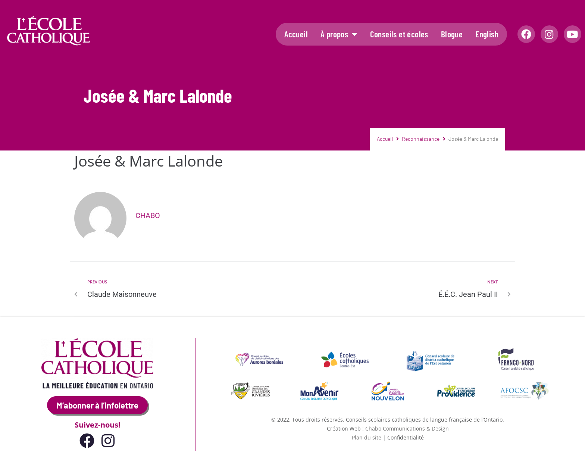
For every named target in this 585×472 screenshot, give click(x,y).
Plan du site (366, 437)
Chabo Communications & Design (407, 428)
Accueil (296, 34)
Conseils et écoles (399, 34)
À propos (338, 34)
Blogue (452, 34)
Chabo (147, 215)
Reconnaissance (420, 139)
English (486, 34)
